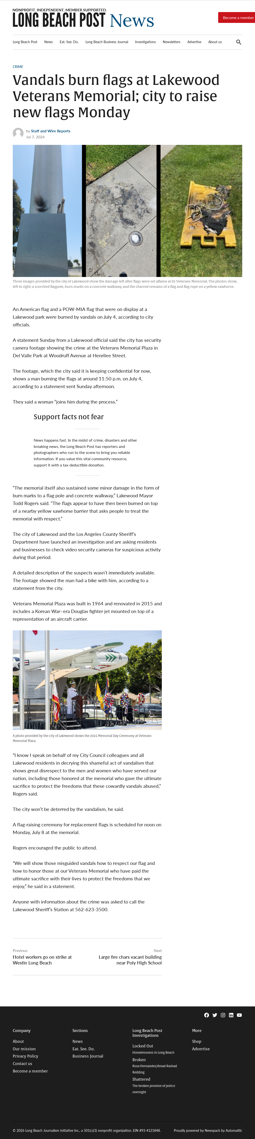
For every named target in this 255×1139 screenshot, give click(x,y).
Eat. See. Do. (69, 41)
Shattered (153, 1085)
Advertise (194, 41)
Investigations (145, 41)
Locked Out (153, 1049)
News (48, 41)
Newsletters (171, 41)
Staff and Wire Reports (50, 131)
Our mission (24, 1049)
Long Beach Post (25, 41)
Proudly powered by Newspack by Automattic (208, 1130)
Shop (196, 1041)
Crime (18, 66)
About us (215, 41)
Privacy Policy (25, 1056)
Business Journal (87, 1056)
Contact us (22, 1063)
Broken (154, 1066)
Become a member (30, 1071)
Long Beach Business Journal (106, 41)
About (18, 1041)
